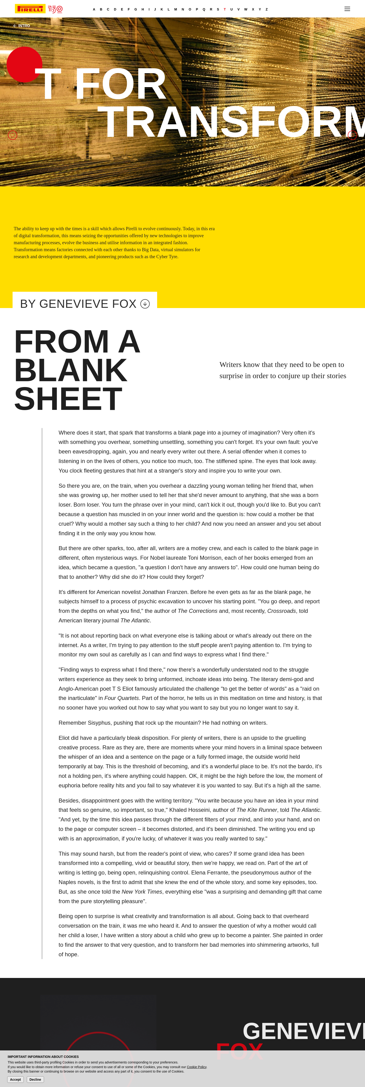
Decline (35, 1079)
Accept (15, 1079)
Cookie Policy (196, 1067)
